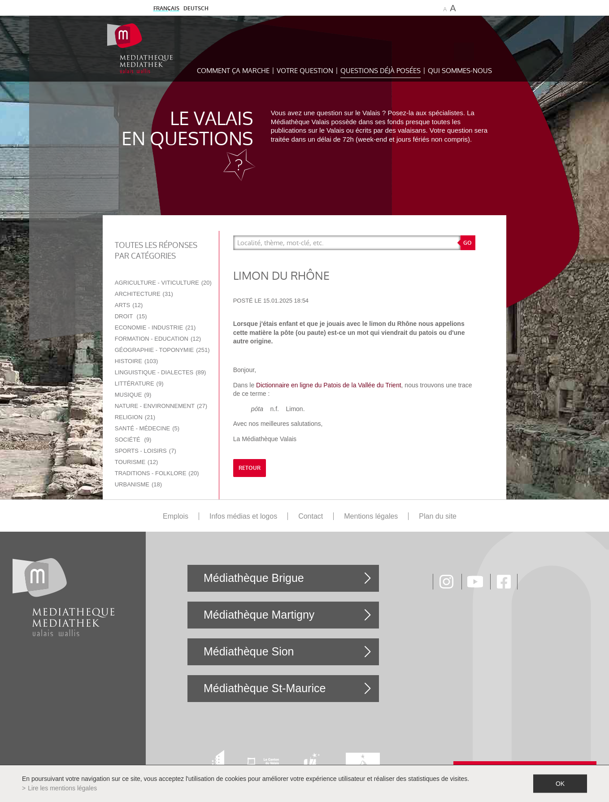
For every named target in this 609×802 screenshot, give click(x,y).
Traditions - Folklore (157, 473)
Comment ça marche (233, 70)
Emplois (175, 516)
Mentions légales (371, 516)
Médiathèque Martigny (259, 614)
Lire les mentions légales (62, 788)
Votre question (305, 70)
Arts (129, 305)
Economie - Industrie (155, 327)
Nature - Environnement (161, 406)
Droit (131, 316)
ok (560, 783)
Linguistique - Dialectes (160, 372)
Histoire (136, 361)
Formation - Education (158, 338)
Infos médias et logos (243, 516)
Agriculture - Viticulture (163, 282)
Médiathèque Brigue (254, 578)
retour (250, 468)
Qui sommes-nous (460, 70)
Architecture (144, 293)
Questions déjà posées (380, 70)
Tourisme (136, 462)
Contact (310, 516)
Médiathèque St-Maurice (265, 688)
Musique (133, 394)
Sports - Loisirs (145, 450)
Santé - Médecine (147, 428)
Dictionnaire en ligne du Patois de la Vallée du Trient (328, 385)
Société (133, 439)
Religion (135, 417)
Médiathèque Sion (249, 651)
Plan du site (438, 516)
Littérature (139, 383)
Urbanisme (138, 484)
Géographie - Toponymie (162, 350)
